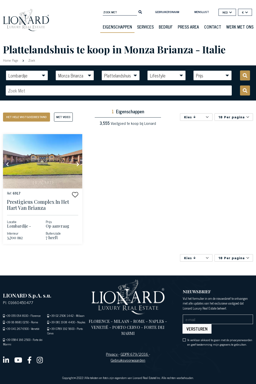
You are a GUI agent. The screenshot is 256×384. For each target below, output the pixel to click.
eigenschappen (117, 27)
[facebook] (29, 359)
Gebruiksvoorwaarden (127, 360)
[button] (75, 194)
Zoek (31, 60)
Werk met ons (240, 27)
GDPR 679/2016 (134, 354)
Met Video (63, 116)
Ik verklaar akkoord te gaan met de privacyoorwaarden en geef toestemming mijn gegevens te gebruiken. (219, 342)
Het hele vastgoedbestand (26, 116)
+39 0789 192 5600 (62, 328)
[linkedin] (6, 359)
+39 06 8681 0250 (17, 322)
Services (145, 27)
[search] (140, 11)
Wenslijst (201, 11)
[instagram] (40, 359)
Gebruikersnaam (167, 11)
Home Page (11, 60)
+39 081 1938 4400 (62, 322)
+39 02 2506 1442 (61, 315)
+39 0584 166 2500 (18, 339)
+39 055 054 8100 (17, 315)
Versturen (197, 329)
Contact (212, 27)
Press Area (188, 27)
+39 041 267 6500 (17, 328)
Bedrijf (166, 27)
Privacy (112, 354)
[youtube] (18, 359)
